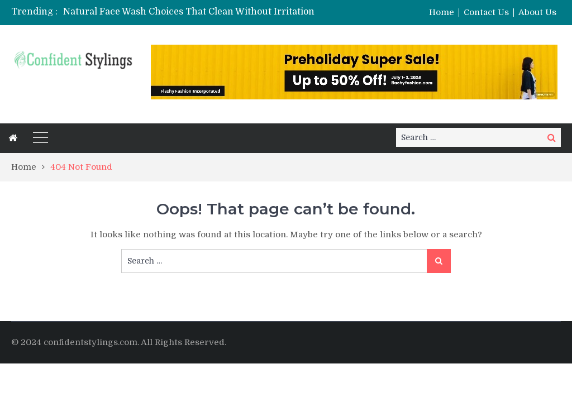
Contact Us (486, 12)
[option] (202, 12)
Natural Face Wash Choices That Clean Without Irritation (188, 12)
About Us (537, 12)
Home (441, 12)
